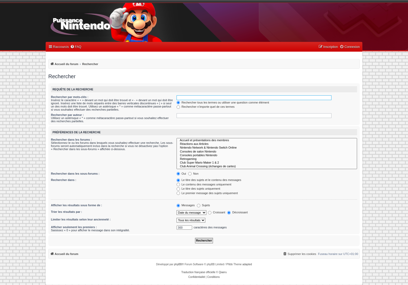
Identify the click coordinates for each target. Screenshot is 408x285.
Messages (186, 205)
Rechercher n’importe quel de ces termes (206, 106)
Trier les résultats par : (66, 211)
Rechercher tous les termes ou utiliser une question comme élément (223, 102)
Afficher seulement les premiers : (74, 227)
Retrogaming (267, 159)
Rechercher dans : (63, 179)
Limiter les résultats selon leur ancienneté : (81, 219)
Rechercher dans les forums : (71, 139)
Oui (181, 173)
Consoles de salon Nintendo (267, 152)
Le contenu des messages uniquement (204, 184)
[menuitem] (75, 47)
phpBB (178, 264)
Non (193, 173)
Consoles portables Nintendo (267, 155)
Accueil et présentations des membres (267, 140)
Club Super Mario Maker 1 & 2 (267, 163)
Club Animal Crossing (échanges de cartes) (267, 166)
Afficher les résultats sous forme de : (76, 205)
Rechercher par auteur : (67, 114)
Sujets (203, 205)
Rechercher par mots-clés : (69, 97)
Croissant (216, 212)
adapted (247, 264)
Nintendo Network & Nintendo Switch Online (267, 148)
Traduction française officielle (198, 272)
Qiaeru (223, 272)
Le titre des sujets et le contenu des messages (209, 179)
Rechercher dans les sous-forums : (75, 173)
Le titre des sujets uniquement (198, 188)
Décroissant (237, 212)
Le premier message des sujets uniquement (207, 193)
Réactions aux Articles (267, 144)
